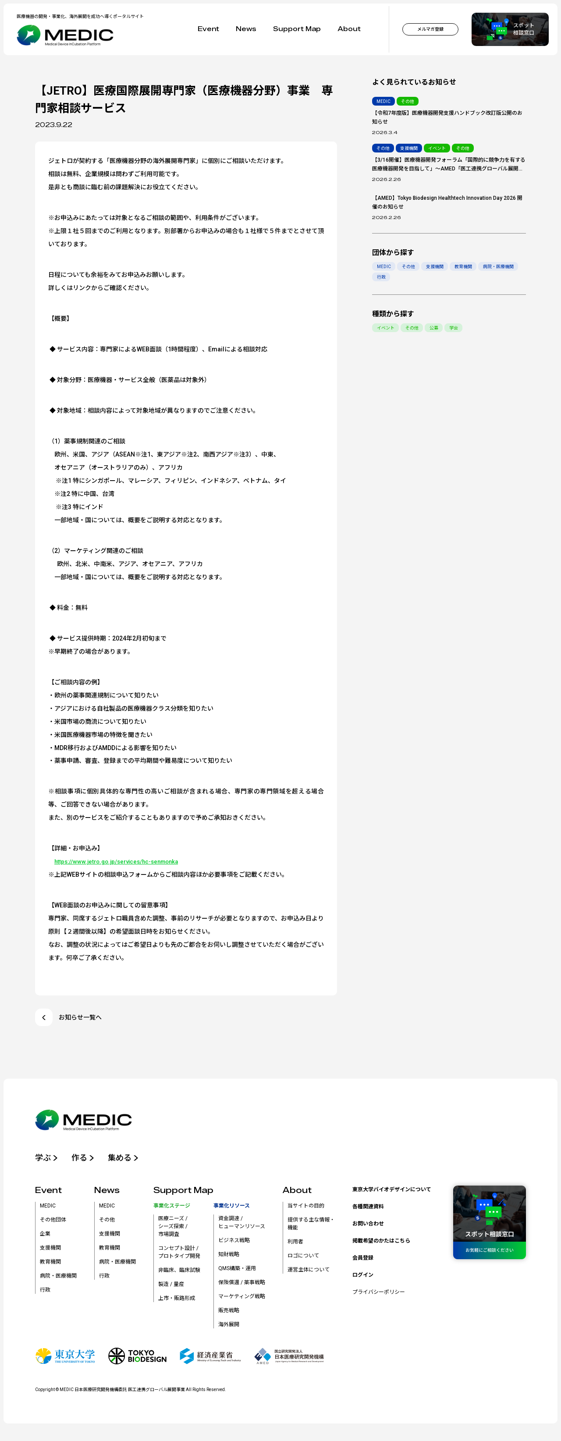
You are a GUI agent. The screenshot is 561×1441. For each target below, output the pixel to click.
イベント (385, 328)
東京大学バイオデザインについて (391, 1192)
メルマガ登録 (430, 29)
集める (128, 1159)
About (349, 29)
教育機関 (464, 266)
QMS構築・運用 (237, 1271)
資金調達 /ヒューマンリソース (241, 1225)
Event (208, 29)
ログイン (362, 1277)
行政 (381, 277)
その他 (408, 266)
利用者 (295, 1244)
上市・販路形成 (176, 1300)
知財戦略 (228, 1256)
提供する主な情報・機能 (311, 1226)
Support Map (297, 29)
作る (85, 1159)
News (246, 29)
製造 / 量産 (171, 1286)
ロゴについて (303, 1258)
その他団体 (53, 1222)
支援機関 (435, 266)
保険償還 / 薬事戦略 (241, 1285)
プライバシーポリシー (378, 1294)
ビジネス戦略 (234, 1242)
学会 (455, 328)
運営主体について (309, 1272)
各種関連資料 (368, 1209)
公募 (434, 328)
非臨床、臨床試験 (179, 1272)
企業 (45, 1236)
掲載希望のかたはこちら (381, 1243)
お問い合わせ (368, 1226)
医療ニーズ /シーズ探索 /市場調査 (173, 1228)
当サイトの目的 (306, 1208)
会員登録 (362, 1260)
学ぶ (47, 1159)
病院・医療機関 (500, 266)
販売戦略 (228, 1313)
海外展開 (228, 1327)
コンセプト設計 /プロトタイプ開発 (179, 1254)
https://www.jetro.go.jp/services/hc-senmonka (121, 861)
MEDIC (384, 266)
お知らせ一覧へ (68, 1017)
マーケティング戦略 (241, 1299)
